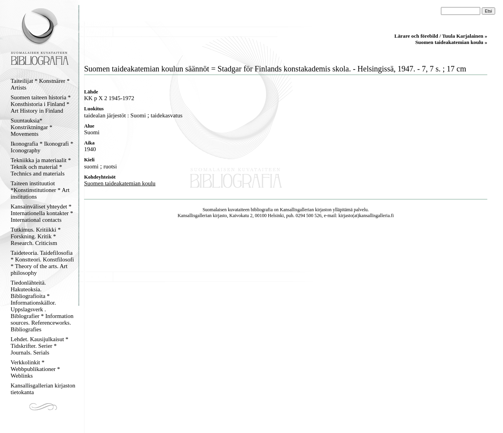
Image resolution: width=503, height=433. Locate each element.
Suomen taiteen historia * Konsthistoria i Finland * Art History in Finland (41, 104)
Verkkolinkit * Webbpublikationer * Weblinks (35, 369)
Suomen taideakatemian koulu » (451, 42)
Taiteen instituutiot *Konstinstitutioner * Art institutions (40, 190)
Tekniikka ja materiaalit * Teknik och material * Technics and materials (41, 167)
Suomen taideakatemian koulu (120, 183)
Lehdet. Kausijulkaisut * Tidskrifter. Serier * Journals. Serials (39, 346)
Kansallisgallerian (297, 209)
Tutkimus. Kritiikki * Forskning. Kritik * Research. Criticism (36, 236)
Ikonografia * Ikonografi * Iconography (42, 147)
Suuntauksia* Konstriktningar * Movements (31, 127)
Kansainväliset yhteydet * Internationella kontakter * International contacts (42, 213)
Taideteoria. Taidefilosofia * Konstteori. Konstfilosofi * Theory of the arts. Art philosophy (42, 263)
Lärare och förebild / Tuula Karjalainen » (441, 36)
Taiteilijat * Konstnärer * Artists (40, 84)
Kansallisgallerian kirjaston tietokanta (43, 388)
